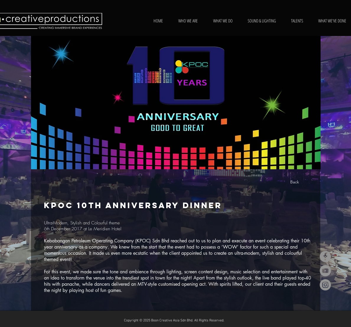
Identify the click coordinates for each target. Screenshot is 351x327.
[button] (176, 102)
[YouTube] (325, 270)
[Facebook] (325, 256)
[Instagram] (325, 284)
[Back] (294, 182)
